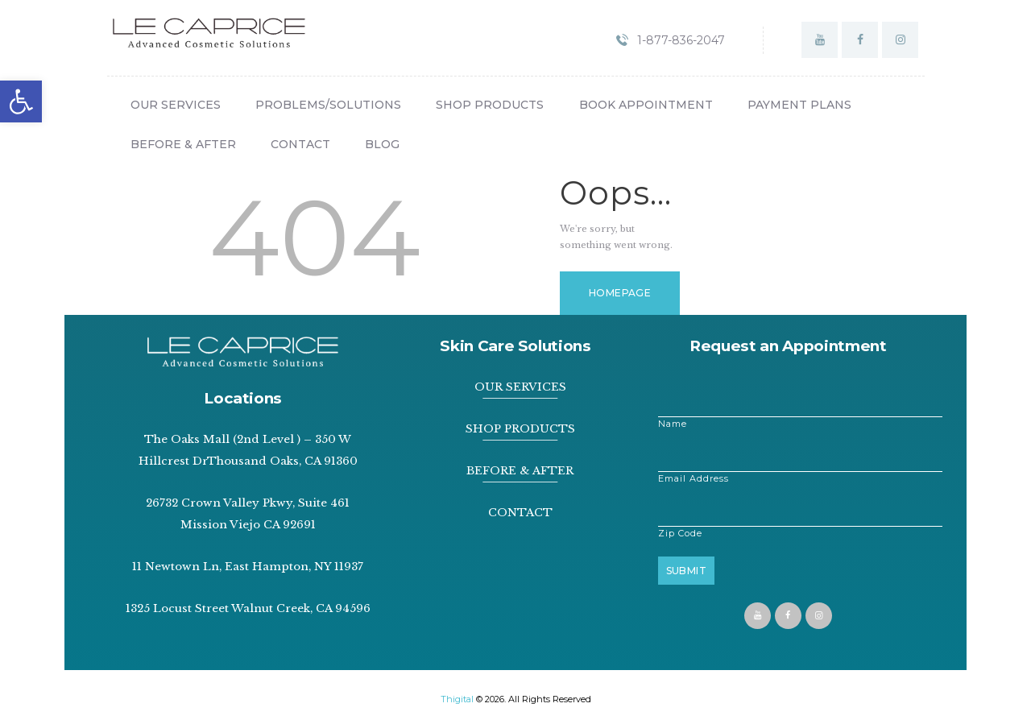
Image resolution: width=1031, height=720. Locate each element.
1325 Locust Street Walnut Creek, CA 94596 (248, 608)
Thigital (457, 699)
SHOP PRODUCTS (520, 429)
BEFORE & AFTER (519, 471)
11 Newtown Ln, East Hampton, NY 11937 (247, 566)
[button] (21, 101)
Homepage (620, 293)
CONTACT (520, 512)
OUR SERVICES (520, 387)
